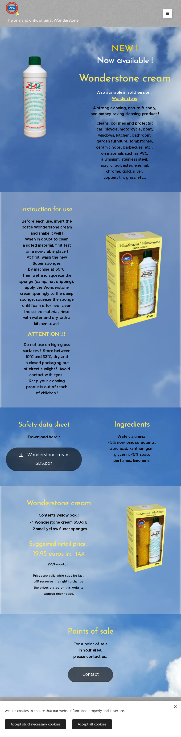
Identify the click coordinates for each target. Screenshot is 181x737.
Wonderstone (124, 98)
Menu (166, 13)
